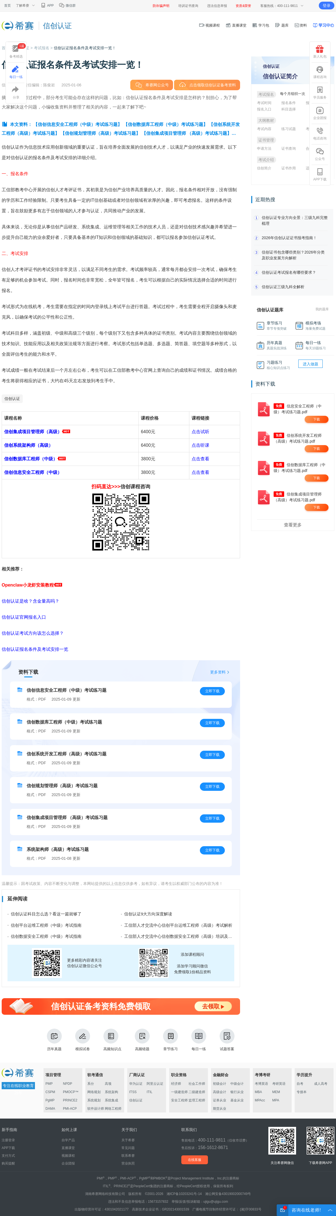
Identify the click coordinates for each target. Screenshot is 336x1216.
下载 (316, 419)
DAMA (50, 1109)
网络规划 (94, 1092)
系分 (90, 1084)
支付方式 (8, 1156)
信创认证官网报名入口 (24, 617)
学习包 (260, 25)
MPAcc (260, 1100)
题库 (282, 25)
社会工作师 (197, 1084)
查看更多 (293, 525)
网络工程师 (113, 1109)
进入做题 (310, 364)
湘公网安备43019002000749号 (228, 1194)
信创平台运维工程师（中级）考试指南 (46, 925)
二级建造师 (197, 1092)
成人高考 (320, 1084)
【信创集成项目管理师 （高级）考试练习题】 (186, 133)
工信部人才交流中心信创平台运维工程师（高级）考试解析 (178, 925)
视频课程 (209, 25)
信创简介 (264, 168)
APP (47, 5)
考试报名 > (44, 48)
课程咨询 (320, 72)
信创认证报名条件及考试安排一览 (35, 649)
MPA (275, 1100)
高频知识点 (112, 1040)
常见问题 (128, 1148)
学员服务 (320, 92)
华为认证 (135, 1084)
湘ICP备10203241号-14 (184, 1194)
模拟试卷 (82, 1040)
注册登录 (8, 1140)
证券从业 (219, 1100)
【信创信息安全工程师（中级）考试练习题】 (77, 124)
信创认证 (12, 398)
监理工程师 (197, 1100)
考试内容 (264, 129)
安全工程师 (179, 1100)
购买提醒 (8, 1163)
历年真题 (54, 1040)
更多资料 (218, 672)
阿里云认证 (155, 1084)
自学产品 (68, 1140)
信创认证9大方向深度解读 (148, 914)
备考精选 (17, 50)
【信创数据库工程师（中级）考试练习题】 (165, 124)
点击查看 (200, 458)
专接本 (302, 1092)
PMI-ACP (70, 1109)
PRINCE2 (70, 1100)
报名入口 (264, 109)
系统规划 (94, 1100)
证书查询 (288, 148)
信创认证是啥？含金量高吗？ (30, 601)
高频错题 (142, 1040)
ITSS (133, 1092)
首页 (7, 5)
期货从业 (219, 1109)
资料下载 (28, 672)
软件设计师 (95, 1109)
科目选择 (288, 109)
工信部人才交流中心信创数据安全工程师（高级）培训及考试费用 (184, 936)
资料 (300, 25)
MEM (276, 1092)
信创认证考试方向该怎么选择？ (33, 633)
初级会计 (219, 1084)
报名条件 (288, 103)
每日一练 (198, 1040)
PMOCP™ (70, 1092)
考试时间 (264, 103)
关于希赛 (128, 1140)
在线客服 (194, 1160)
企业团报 (320, 113)
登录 (326, 5)
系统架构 (111, 1092)
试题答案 (227, 1040)
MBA (258, 1092)
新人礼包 (320, 51)
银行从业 (237, 1092)
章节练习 (170, 1040)
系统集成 (111, 1100)
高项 (108, 1084)
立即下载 (212, 691)
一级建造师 (179, 1092)
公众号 (320, 154)
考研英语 (279, 1084)
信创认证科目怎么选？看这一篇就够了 (46, 914)
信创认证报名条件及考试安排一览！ (85, 48)
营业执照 (128, 1163)
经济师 (176, 1084)
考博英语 (261, 1084)
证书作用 (288, 168)
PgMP (50, 1100)
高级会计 (219, 1092)
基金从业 (237, 1100)
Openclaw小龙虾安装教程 (32, 585)
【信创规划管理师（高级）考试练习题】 (100, 133)
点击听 (198, 445)
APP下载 (320, 174)
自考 (300, 1084)
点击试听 (200, 431)
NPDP (67, 1084)
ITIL (149, 1092)
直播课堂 (235, 25)
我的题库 (322, 309)
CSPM (50, 1092)
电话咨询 (320, 133)
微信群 (67, 5)
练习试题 (288, 129)
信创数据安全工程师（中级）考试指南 (46, 936)
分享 (16, 92)
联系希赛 (128, 1156)
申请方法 (264, 148)
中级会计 (237, 1084)
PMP (49, 1084)
